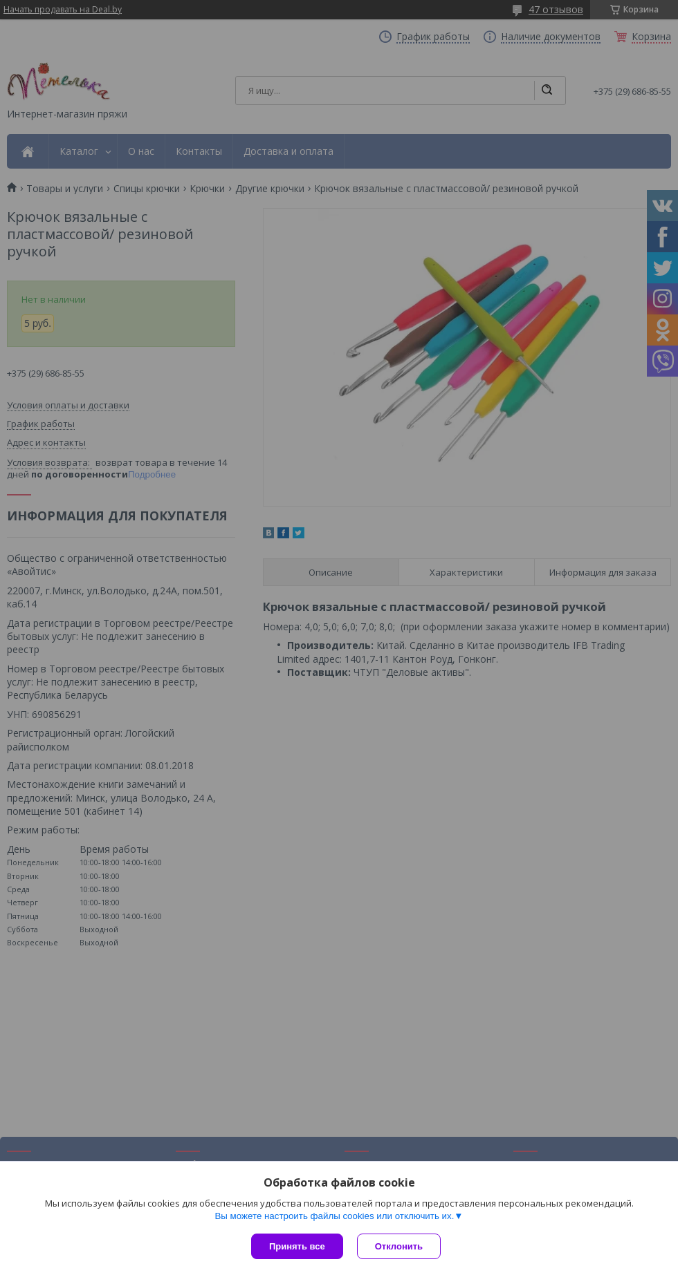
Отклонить (399, 1246)
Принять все (297, 1246)
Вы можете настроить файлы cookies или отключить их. (334, 1216)
